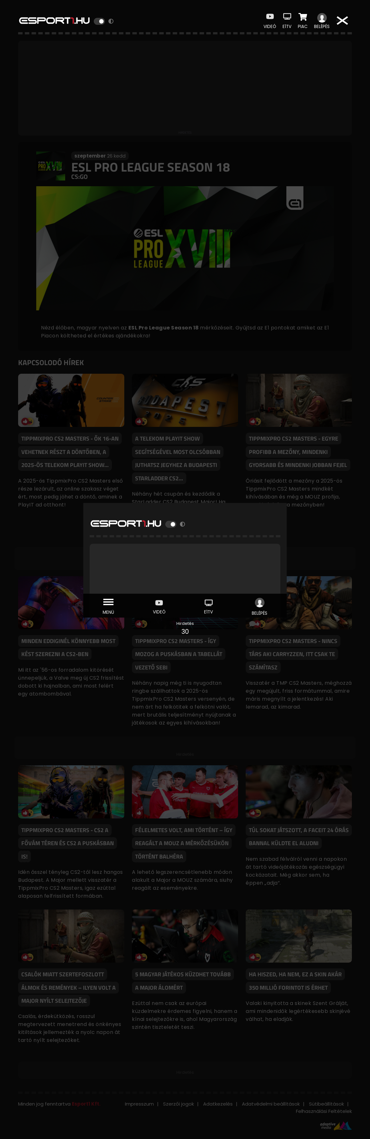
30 (185, 631)
